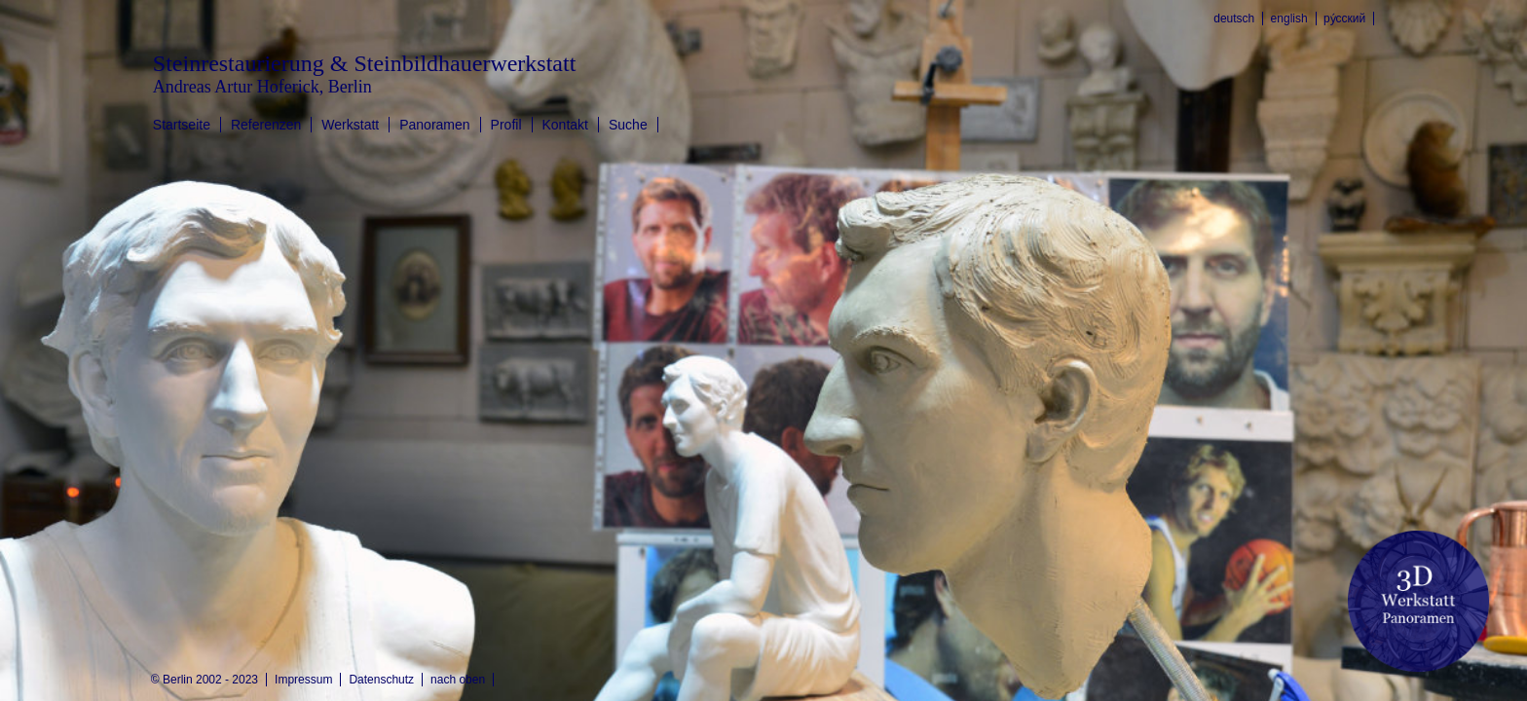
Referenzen (266, 124)
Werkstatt (350, 124)
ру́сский (1344, 18)
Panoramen (434, 124)
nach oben (457, 679)
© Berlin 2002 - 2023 (204, 679)
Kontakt (565, 124)
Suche (628, 124)
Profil (506, 124)
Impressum (303, 679)
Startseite (181, 124)
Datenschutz (381, 679)
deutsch (1233, 18)
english (1289, 18)
